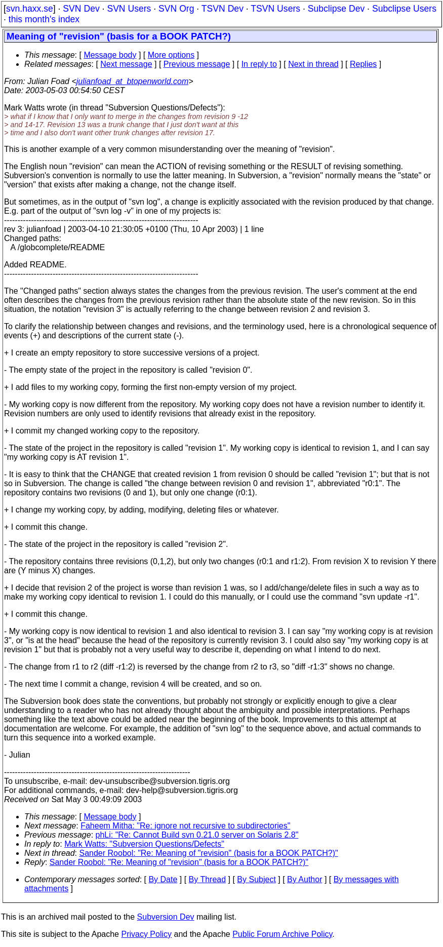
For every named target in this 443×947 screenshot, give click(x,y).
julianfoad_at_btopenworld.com (132, 81)
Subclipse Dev (336, 9)
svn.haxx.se (29, 9)
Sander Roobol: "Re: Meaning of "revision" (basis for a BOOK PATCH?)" (208, 853)
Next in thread (313, 64)
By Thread (207, 879)
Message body (110, 55)
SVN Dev (81, 9)
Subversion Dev (165, 917)
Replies (363, 64)
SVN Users (129, 9)
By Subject (256, 879)
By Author (304, 879)
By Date (162, 879)
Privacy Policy (146, 934)
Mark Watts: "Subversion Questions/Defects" (144, 844)
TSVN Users (275, 9)
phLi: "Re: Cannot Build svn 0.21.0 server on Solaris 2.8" (197, 835)
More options (171, 55)
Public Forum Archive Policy (282, 934)
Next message (126, 64)
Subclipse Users (404, 9)
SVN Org (176, 9)
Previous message (197, 64)
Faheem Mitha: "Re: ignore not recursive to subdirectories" (185, 825)
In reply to (259, 64)
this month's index (44, 19)
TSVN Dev (223, 9)
